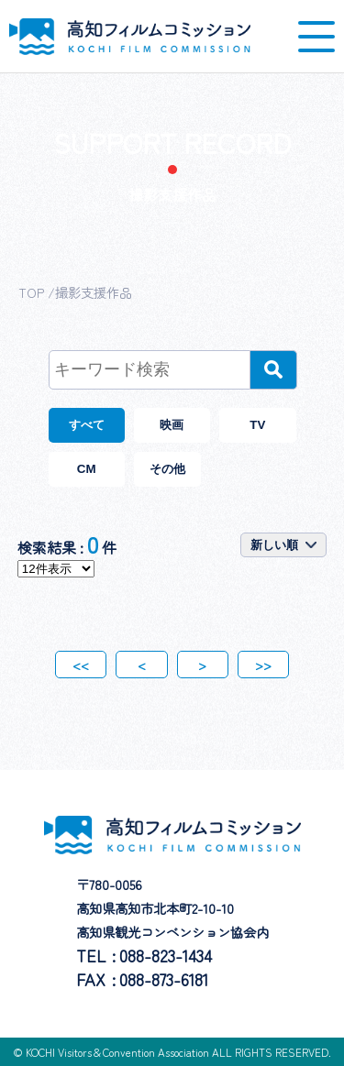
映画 (171, 425)
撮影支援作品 (93, 292)
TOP (31, 292)
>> (263, 664)
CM (86, 469)
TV (257, 425)
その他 (167, 469)
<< (80, 664)
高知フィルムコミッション (129, 36)
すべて (87, 425)
